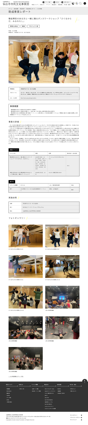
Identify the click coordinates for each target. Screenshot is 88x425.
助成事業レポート (30, 8)
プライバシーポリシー (75, 417)
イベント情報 (35, 384)
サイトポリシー (73, 415)
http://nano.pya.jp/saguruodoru (28, 98)
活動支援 (60, 4)
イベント (48, 4)
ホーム (10, 8)
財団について (35, 4)
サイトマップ (73, 419)
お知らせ (42, 4)
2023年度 (39, 8)
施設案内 (54, 4)
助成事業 (22, 8)
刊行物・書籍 (67, 4)
